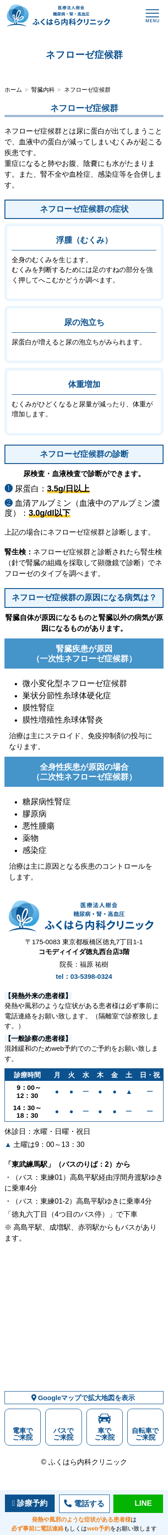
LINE (143, 1503)
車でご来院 (105, 1434)
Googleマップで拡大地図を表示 (84, 1397)
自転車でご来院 (145, 1434)
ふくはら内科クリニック (87, 1462)
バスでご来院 (63, 1434)
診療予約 (32, 1503)
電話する (89, 1503)
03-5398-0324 (91, 976)
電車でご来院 (23, 1434)
